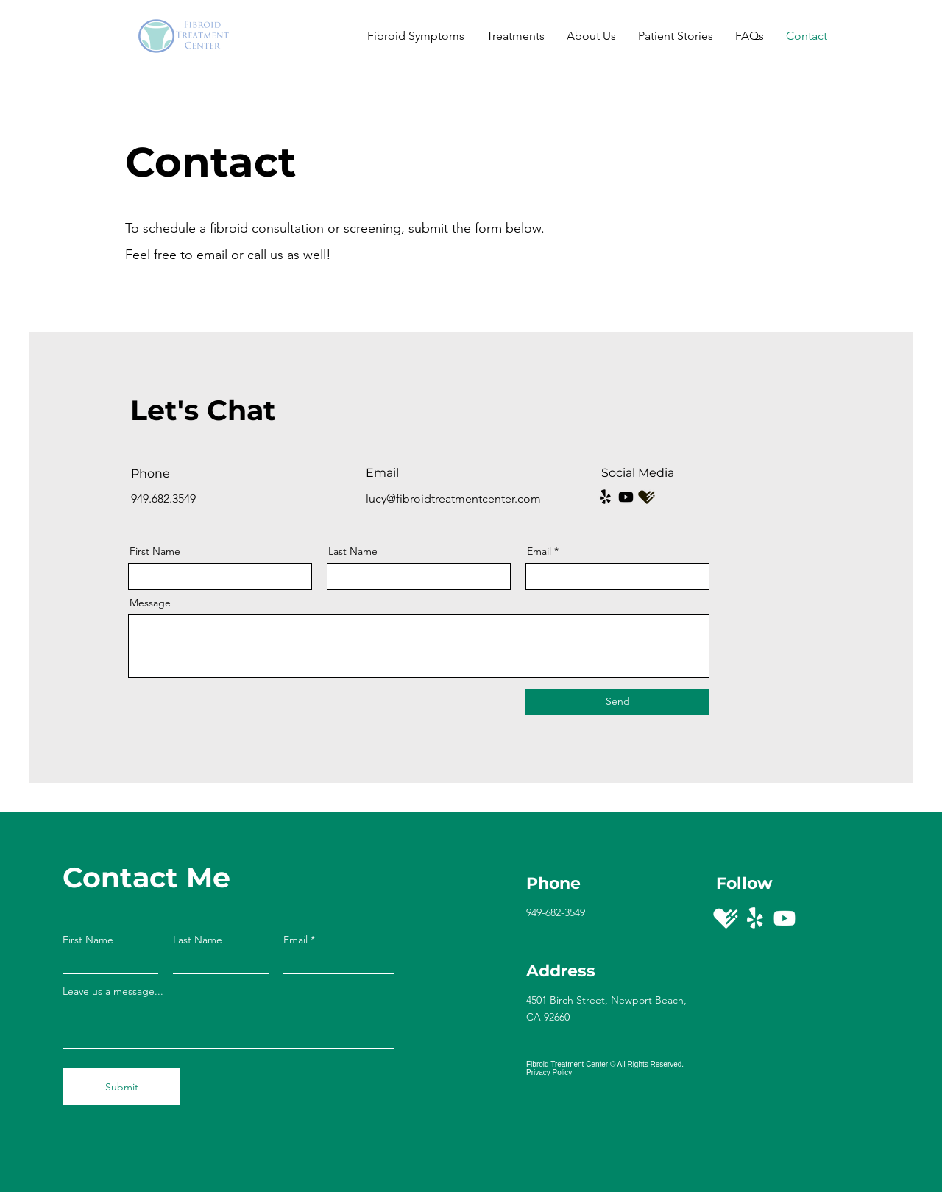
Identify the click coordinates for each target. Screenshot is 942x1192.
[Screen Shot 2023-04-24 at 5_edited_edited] (646, 497)
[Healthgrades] (725, 918)
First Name (155, 551)
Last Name (353, 551)
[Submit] (121, 1086)
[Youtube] (625, 497)
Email (539, 551)
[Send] (617, 702)
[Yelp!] (605, 497)
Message (150, 602)
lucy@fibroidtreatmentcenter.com (453, 498)
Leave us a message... (113, 991)
